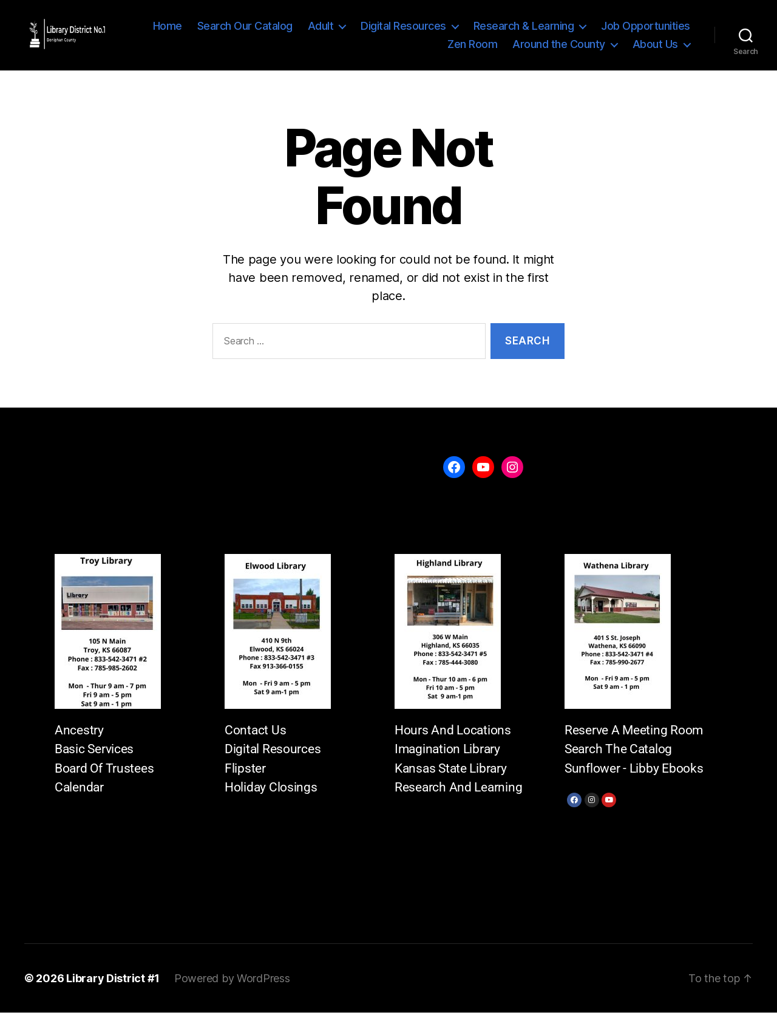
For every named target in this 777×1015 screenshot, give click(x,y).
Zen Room (472, 45)
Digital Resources (403, 27)
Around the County (558, 45)
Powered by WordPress (232, 980)
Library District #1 (113, 980)
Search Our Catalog (245, 27)
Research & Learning (523, 27)
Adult (321, 27)
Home (167, 27)
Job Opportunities (645, 27)
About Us (655, 45)
